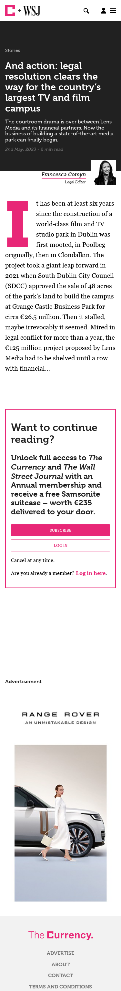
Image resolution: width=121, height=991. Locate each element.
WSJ (28, 8)
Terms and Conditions (60, 987)
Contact (60, 975)
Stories (12, 50)
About (61, 964)
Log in (60, 545)
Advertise (60, 953)
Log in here (91, 573)
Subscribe (60, 530)
